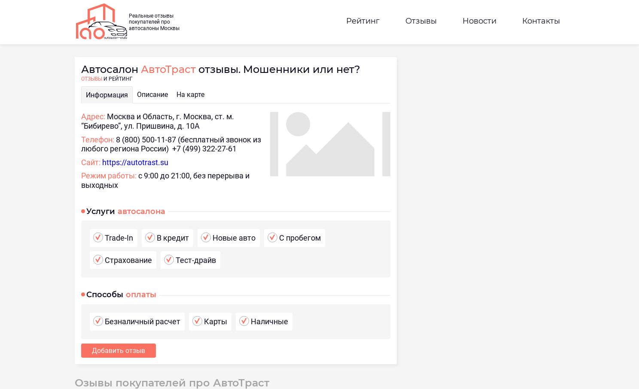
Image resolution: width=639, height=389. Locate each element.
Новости (479, 21)
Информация (107, 95)
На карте (190, 94)
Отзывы (421, 21)
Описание (152, 94)
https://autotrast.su (135, 162)
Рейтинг (363, 21)
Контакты (541, 21)
